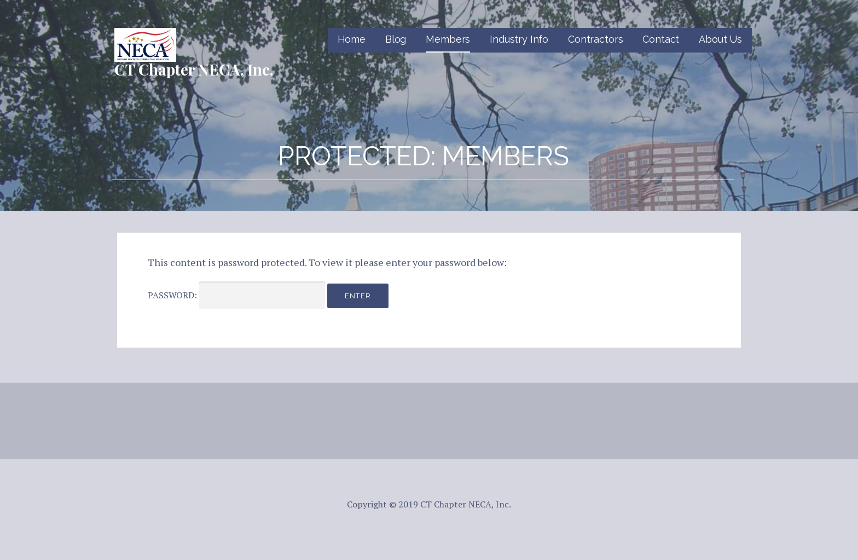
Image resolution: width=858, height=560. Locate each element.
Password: (236, 295)
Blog (395, 39)
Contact (660, 39)
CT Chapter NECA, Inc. (194, 69)
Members (448, 39)
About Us (720, 39)
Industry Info (519, 39)
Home (352, 39)
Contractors (595, 39)
